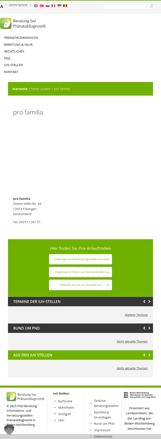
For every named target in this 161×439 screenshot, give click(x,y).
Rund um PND (104, 423)
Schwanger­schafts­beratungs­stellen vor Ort (80, 259)
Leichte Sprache (18, 5)
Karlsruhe (65, 401)
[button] (9, 430)
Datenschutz (103, 436)
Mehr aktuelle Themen (132, 341)
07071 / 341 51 (30, 222)
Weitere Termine (136, 315)
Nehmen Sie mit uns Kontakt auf (80, 285)
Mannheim (66, 407)
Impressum (102, 430)
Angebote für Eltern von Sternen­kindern (80, 272)
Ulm (61, 420)
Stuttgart (64, 414)
